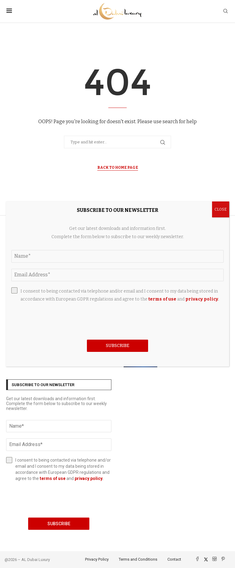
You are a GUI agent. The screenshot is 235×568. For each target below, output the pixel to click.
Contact (174, 559)
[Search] (225, 11)
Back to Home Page (117, 167)
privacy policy (88, 478)
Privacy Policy (97, 559)
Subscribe (58, 523)
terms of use (52, 478)
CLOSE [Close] (220, 209)
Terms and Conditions (138, 559)
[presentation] (58, 499)
